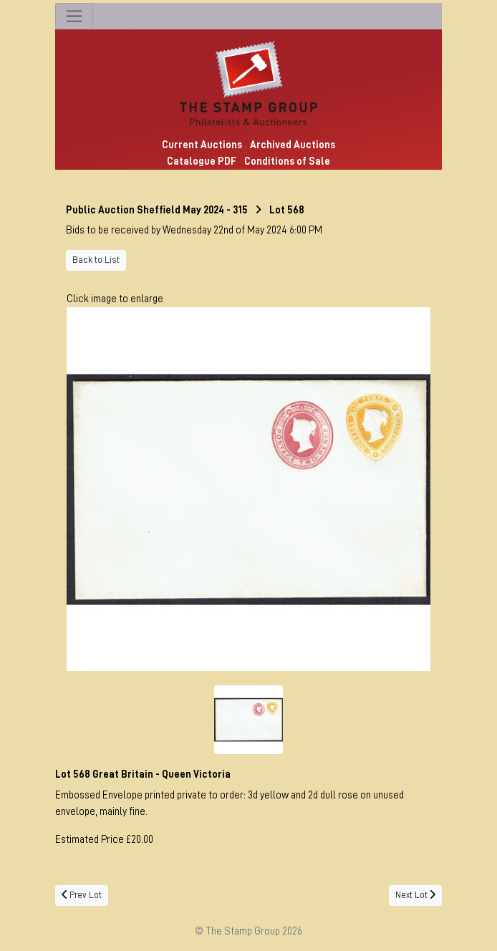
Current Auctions (202, 145)
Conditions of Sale (287, 161)
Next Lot (415, 895)
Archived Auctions (292, 145)
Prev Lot (82, 895)
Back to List (96, 260)
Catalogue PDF (201, 161)
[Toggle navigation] (74, 16)
